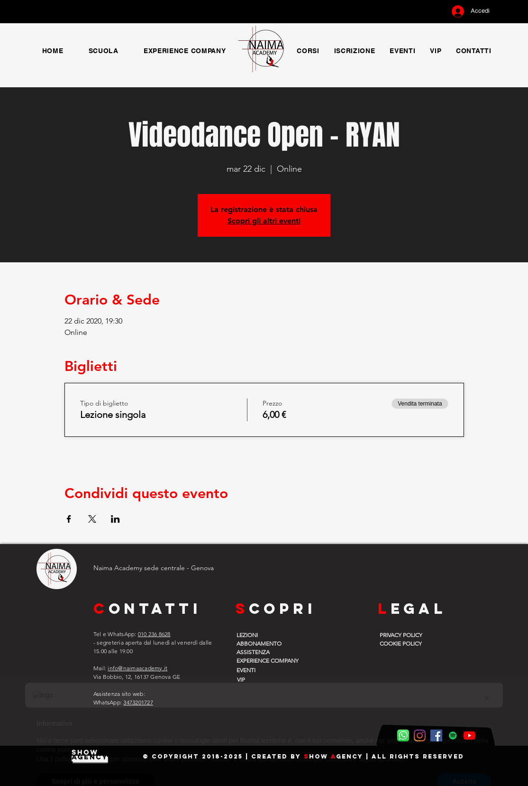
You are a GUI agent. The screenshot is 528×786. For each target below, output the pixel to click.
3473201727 (138, 702)
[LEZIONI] (261, 634)
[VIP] (260, 679)
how (320, 756)
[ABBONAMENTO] (261, 643)
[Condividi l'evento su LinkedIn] (115, 519)
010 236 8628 (154, 634)
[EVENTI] (261, 670)
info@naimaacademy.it (137, 668)
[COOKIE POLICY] (404, 643)
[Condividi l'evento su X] (92, 519)
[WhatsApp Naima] (403, 735)
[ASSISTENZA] (261, 652)
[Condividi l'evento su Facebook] (68, 519)
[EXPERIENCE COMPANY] (274, 660)
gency (349, 756)
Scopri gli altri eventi (264, 220)
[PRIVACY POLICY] (404, 634)
